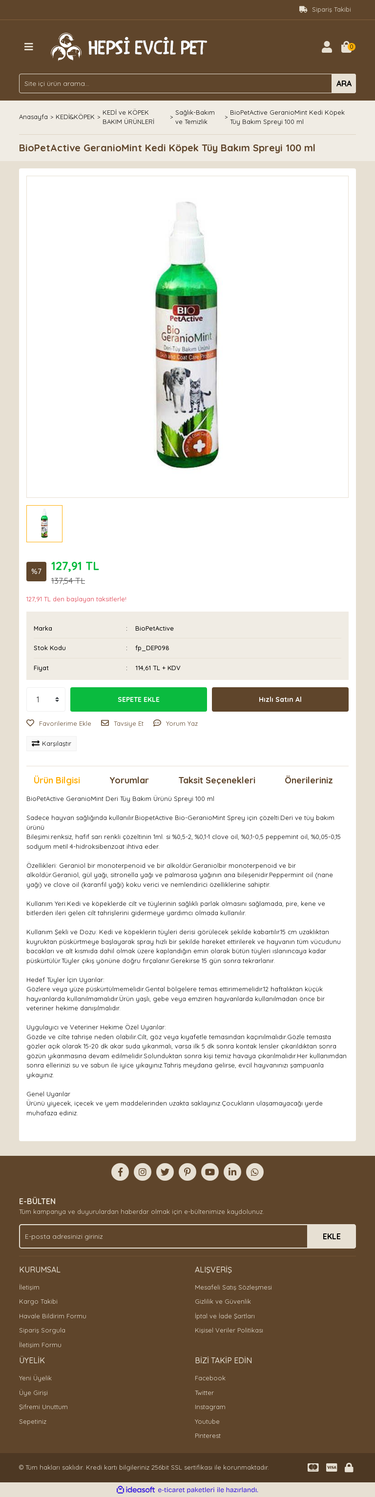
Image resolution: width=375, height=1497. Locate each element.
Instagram (210, 1407)
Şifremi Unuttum (43, 1407)
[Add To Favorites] (58, 724)
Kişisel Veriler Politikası (229, 1330)
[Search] (187, 83)
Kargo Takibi (38, 1301)
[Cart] (346, 47)
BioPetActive (154, 628)
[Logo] (127, 46)
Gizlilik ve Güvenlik (223, 1301)
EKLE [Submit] (332, 1236)
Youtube (207, 1421)
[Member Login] (326, 47)
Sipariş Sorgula (42, 1330)
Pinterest (208, 1435)
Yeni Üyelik (35, 1378)
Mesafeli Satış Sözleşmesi (233, 1287)
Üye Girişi (33, 1392)
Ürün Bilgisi (57, 780)
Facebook (210, 1378)
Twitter (204, 1392)
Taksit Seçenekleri (216, 780)
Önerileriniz (309, 780)
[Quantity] (45, 699)
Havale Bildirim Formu (52, 1316)
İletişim (29, 1287)
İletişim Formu (40, 1345)
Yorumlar (129, 780)
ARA (344, 83)
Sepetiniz (32, 1421)
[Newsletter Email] (187, 1236)
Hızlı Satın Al (280, 699)
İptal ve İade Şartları (225, 1316)
